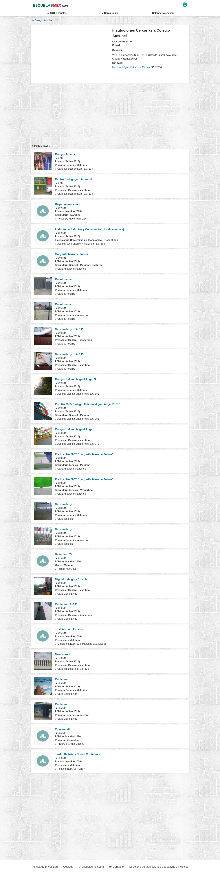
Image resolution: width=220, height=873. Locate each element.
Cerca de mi (110, 13)
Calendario (163, 13)
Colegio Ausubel (42, 20)
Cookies (68, 866)
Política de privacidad (45, 866)
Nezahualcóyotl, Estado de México (131, 67)
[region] (71, 54)
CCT (57, 13)
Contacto (116, 866)
